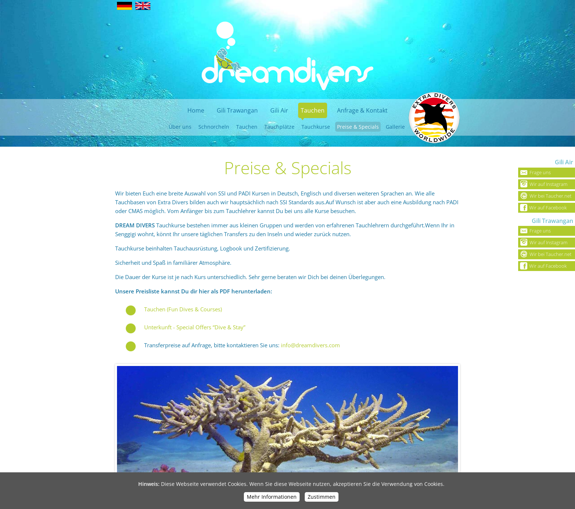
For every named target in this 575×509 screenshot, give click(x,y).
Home (195, 110)
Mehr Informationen (272, 496)
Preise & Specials (358, 126)
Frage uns (534, 172)
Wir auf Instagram (542, 184)
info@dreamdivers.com (310, 345)
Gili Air (279, 110)
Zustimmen (322, 496)
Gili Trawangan (237, 110)
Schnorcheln (213, 126)
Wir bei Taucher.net (544, 196)
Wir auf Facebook (542, 207)
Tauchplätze (279, 126)
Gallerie (395, 126)
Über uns (180, 126)
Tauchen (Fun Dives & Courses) (183, 309)
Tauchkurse (315, 126)
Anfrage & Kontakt (362, 110)
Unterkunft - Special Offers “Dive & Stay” (194, 327)
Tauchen (313, 110)
